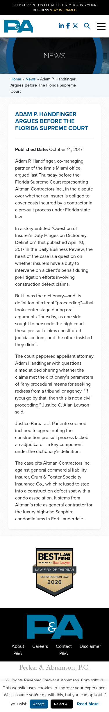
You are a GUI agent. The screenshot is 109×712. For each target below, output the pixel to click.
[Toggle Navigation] (101, 26)
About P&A (18, 650)
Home (15, 79)
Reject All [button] (61, 704)
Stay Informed (63, 10)
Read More (88, 704)
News (31, 79)
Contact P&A (64, 650)
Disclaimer (90, 646)
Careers (40, 646)
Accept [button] (38, 704)
